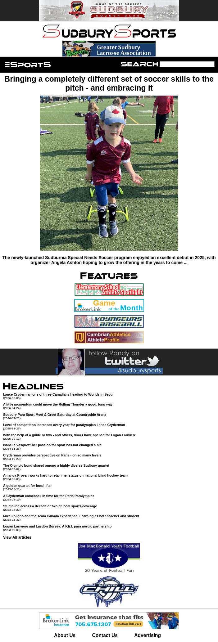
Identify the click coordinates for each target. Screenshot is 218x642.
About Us (64, 635)
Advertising (147, 635)
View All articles (17, 537)
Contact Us (105, 635)
